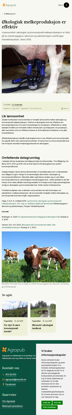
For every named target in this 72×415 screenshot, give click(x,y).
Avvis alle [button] (57, 403)
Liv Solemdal (17, 105)
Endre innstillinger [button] (49, 407)
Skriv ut (64, 108)
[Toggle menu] (63, 5)
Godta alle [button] (46, 403)
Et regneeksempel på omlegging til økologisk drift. (39, 217)
